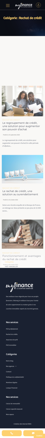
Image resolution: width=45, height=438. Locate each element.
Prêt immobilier (11, 345)
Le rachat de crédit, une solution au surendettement (20, 217)
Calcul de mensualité (13, 403)
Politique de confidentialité (15, 377)
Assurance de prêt (12, 340)
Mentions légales (11, 382)
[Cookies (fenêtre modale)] (39, 436)
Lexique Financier (12, 388)
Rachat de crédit (11, 144)
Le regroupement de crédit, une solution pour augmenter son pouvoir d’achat (21, 150)
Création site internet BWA (22, 424)
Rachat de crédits (12, 334)
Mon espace (10, 414)
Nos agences (11, 366)
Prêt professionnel (12, 329)
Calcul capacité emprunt (14, 409)
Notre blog (9, 361)
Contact (8, 372)
